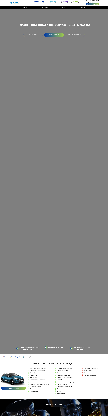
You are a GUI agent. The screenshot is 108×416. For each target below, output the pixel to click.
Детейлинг (59, 391)
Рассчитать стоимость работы (91, 368)
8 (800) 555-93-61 (92, 2)
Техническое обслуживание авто (65, 377)
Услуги (25, 7)
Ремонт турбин (33, 377)
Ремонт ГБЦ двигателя (62, 370)
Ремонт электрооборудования (64, 386)
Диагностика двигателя (35, 386)
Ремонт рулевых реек (62, 373)
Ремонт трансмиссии (62, 384)
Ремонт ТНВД (33, 375)
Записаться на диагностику (90, 373)
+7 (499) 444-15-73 (64, 4)
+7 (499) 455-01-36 (52, 4)
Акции (64, 7)
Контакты (82, 7)
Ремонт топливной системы (37, 382)
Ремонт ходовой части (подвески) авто (66, 382)
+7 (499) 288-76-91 (39, 4)
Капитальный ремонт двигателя (38, 368)
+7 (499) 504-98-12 (75, 4)
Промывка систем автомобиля (64, 368)
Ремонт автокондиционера (63, 375)
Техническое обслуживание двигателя (39, 384)
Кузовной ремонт (61, 393)
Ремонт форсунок (34, 373)
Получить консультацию (92, 4)
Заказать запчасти (88, 370)
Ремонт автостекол (35, 388)
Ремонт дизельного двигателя (37, 370)
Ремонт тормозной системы (64, 388)
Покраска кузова (34, 391)
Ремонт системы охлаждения (37, 379)
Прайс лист (45, 7)
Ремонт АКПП (60, 379)
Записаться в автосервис (13, 388)
